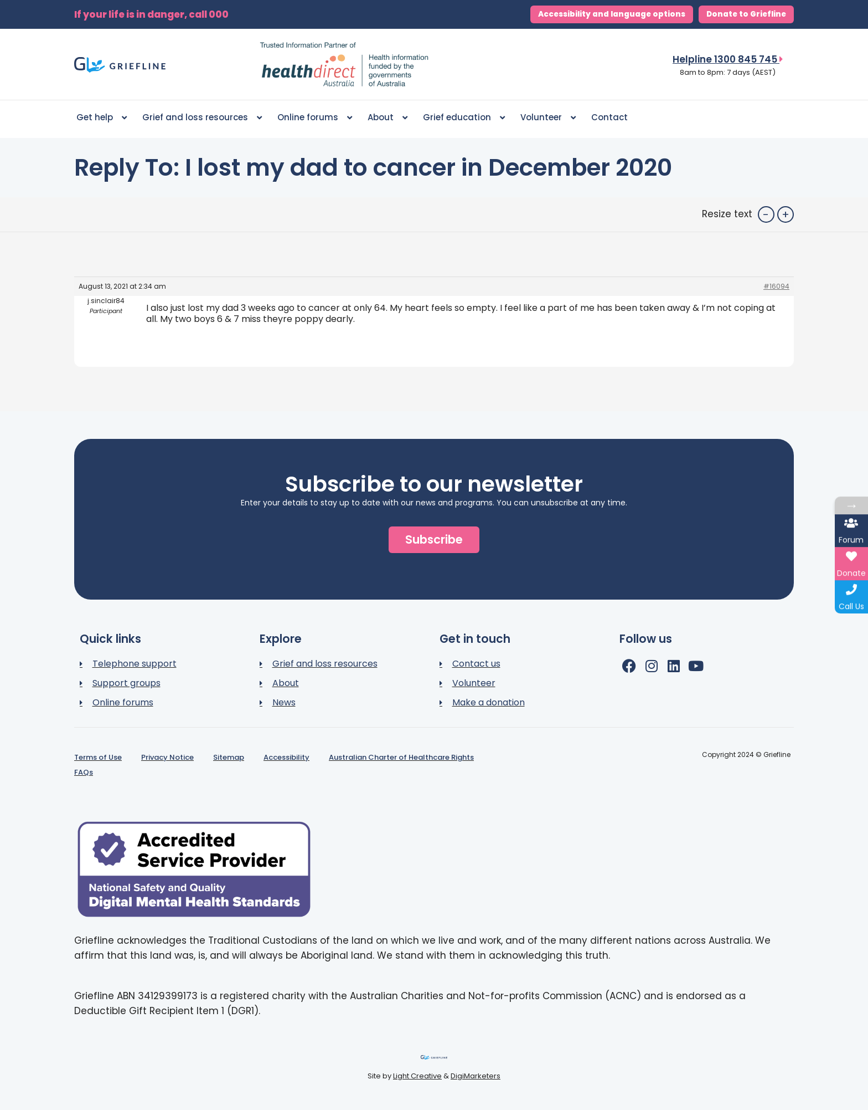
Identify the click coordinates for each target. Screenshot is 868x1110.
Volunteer (548, 117)
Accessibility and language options (611, 14)
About (387, 117)
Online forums (314, 117)
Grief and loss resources (202, 117)
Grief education (464, 117)
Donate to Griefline (746, 14)
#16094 (776, 286)
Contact (609, 117)
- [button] (766, 214)
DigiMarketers (475, 1076)
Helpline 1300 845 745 (728, 59)
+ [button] (785, 214)
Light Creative (417, 1076)
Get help (101, 117)
